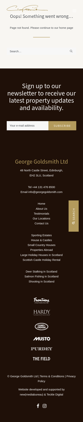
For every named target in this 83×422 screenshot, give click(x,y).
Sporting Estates (41, 235)
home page (66, 27)
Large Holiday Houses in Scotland (41, 255)
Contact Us (41, 223)
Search (74, 216)
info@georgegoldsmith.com (45, 192)
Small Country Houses (41, 245)
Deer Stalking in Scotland (41, 271)
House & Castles (41, 240)
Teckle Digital (55, 394)
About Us (41, 208)
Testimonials (41, 213)
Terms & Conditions (52, 376)
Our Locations (41, 218)
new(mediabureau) (31, 394)
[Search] (41, 51)
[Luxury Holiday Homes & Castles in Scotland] (27, 10)
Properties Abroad (41, 249)
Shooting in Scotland (41, 281)
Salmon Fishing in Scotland (41, 276)
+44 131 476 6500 (43, 187)
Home (41, 203)
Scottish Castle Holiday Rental (41, 259)
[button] (74, 10)
